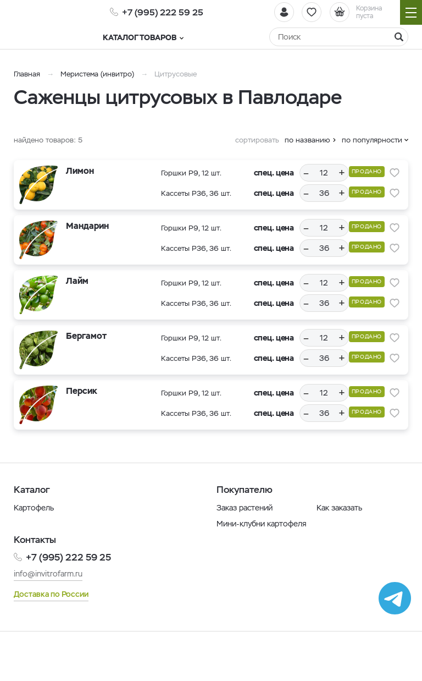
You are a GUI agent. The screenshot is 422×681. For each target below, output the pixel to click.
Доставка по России (51, 594)
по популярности (372, 140)
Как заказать (339, 508)
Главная (27, 74)
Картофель (34, 508)
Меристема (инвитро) (98, 74)
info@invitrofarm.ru (48, 574)
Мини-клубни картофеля (261, 524)
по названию (307, 140)
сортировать (257, 140)
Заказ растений (244, 508)
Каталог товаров (150, 37)
